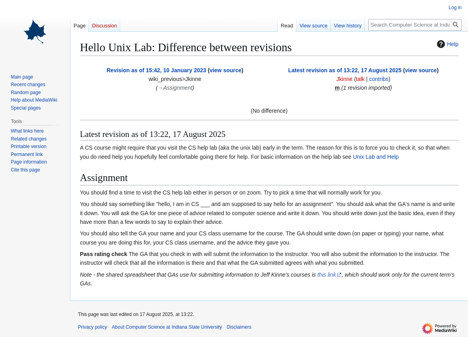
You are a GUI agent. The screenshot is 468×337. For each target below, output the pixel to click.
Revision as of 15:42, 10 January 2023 (156, 70)
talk (360, 79)
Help (446, 44)
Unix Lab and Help (375, 157)
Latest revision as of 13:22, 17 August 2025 (345, 70)
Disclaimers (239, 327)
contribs (378, 79)
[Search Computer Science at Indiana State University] (415, 25)
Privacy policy (92, 327)
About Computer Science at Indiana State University (167, 327)
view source (225, 70)
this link (326, 275)
